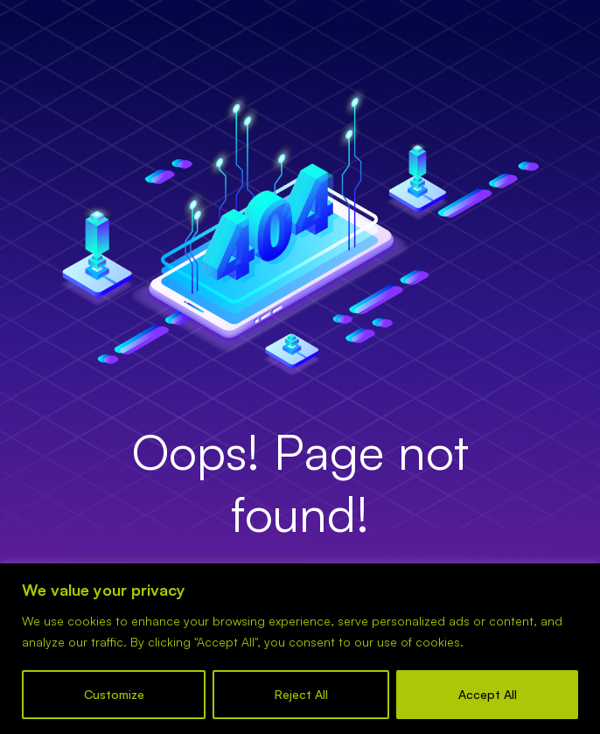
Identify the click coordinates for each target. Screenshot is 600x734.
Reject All (301, 694)
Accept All (487, 694)
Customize (114, 694)
